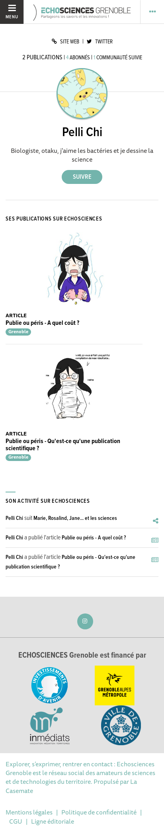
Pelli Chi (14, 518)
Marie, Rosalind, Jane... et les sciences (75, 518)
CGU (15, 821)
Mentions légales (29, 812)
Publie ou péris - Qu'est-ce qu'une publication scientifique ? (63, 445)
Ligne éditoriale (52, 821)
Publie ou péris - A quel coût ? (42, 323)
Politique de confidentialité (99, 812)
